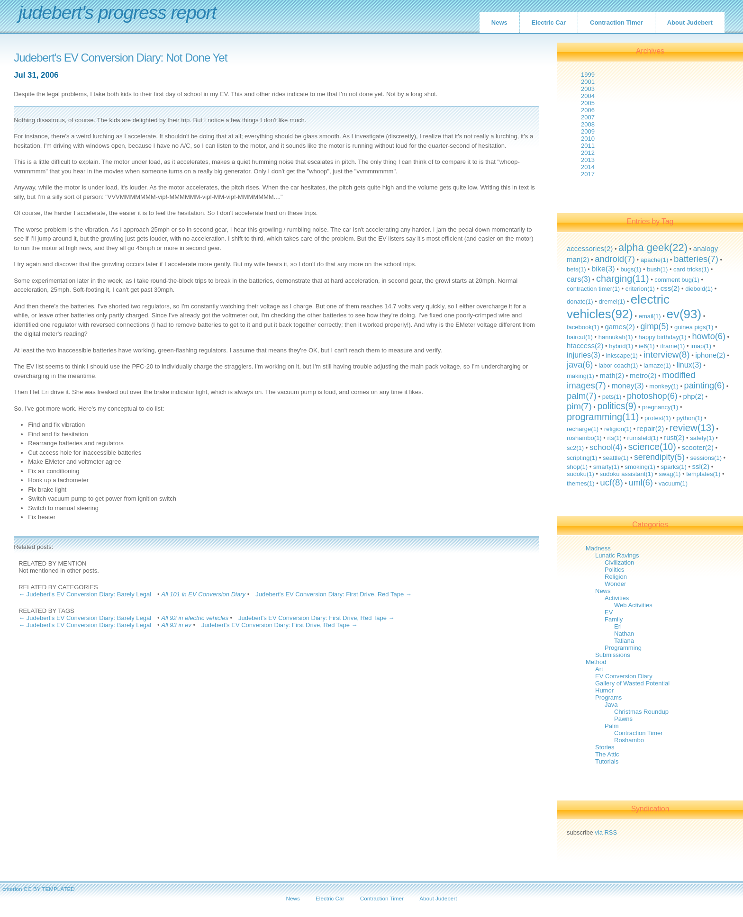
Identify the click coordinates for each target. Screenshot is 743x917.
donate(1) (580, 301)
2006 (588, 110)
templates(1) (703, 473)
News (499, 22)
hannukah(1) (615, 337)
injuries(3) (583, 355)
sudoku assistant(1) (626, 473)
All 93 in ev (176, 625)
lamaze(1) (657, 365)
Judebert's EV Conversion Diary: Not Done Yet (120, 57)
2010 (588, 138)
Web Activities (633, 605)
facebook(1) (583, 327)
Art (599, 669)
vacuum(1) (673, 483)
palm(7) (582, 396)
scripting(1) (582, 457)
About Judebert (690, 22)
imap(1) (700, 346)
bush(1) (657, 269)
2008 (588, 124)
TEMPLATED (58, 889)
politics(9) (616, 406)
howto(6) (708, 336)
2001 (588, 81)
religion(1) (618, 428)
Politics (614, 569)
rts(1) (614, 437)
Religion (616, 576)
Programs (608, 697)
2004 (588, 95)
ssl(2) (701, 466)
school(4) (606, 447)
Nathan (624, 633)
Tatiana (624, 640)
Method (596, 661)
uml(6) (641, 482)
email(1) (650, 316)
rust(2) (674, 437)
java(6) (580, 364)
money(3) (627, 385)
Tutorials (606, 761)
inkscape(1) (622, 355)
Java (611, 704)
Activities (617, 598)
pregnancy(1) (660, 407)
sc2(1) (575, 447)
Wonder (615, 583)
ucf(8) (611, 482)
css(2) (670, 288)
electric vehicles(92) (618, 306)
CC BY (32, 889)
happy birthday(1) (662, 337)
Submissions (612, 654)
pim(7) (579, 406)
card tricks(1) (691, 269)
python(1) (690, 418)
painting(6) (704, 385)
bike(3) (603, 268)
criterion (12, 889)
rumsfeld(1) (643, 437)
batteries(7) (696, 259)
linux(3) (689, 364)
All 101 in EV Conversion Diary (203, 594)
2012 (588, 152)
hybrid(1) (621, 346)
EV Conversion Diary (623, 676)
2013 (588, 159)
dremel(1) (611, 301)
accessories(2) (590, 248)
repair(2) (650, 428)
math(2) (612, 375)
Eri (618, 626)
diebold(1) (699, 288)
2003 (588, 88)
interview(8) (666, 355)
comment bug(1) (676, 279)
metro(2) (643, 375)
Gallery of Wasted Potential (632, 683)
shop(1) (577, 466)
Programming (623, 647)
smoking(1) (640, 466)
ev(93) (683, 314)
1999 (588, 74)
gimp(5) (654, 326)
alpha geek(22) (653, 247)
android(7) (615, 259)
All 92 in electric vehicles (194, 617)
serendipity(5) (659, 457)
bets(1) (576, 269)
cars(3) (578, 279)
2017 (588, 174)
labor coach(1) (618, 365)
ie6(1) (646, 346)
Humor (604, 690)
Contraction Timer (616, 22)
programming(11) (603, 417)
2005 (588, 103)
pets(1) (611, 396)
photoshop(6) (652, 396)
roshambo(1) (584, 437)
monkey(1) (663, 386)
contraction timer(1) (593, 288)
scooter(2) (698, 447)
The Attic (607, 754)
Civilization (619, 562)
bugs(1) (630, 269)
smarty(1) (606, 466)
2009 (588, 131)
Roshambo (629, 740)
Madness (598, 548)
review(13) (692, 428)
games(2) (619, 327)
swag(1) (669, 473)
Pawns (623, 718)
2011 (588, 145)
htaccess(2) (585, 346)
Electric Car (549, 22)
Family (614, 619)
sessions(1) (706, 457)
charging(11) (622, 278)
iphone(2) (710, 355)
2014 (588, 167)
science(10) (652, 446)
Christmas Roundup (641, 711)
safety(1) (702, 437)
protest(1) (657, 418)
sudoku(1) (580, 473)
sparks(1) (674, 466)
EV (609, 612)
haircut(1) (580, 337)
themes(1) (581, 483)
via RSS (606, 832)
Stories (604, 747)
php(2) (693, 396)
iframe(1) (672, 346)
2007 (588, 117)
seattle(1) (615, 457)
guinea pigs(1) (693, 327)
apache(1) (655, 259)
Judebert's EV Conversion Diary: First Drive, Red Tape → (333, 594)
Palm (612, 725)
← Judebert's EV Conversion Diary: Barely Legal (84, 594)
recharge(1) (582, 428)
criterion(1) (640, 288)
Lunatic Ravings (617, 555)
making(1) (580, 375)
